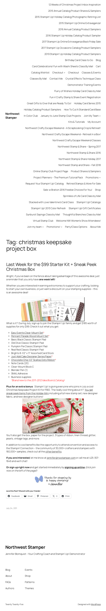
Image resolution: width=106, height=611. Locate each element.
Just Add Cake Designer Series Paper (31, 356)
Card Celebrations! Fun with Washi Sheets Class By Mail (62, 66)
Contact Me (56, 78)
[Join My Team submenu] (100, 115)
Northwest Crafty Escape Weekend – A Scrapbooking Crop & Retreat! (63, 128)
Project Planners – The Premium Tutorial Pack (58, 177)
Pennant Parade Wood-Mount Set (29, 336)
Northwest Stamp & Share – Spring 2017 (79, 146)
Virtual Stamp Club (43, 220)
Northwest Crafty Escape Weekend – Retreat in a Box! (71, 134)
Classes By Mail (38, 78)
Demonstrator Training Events (84, 84)
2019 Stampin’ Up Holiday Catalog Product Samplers (72, 54)
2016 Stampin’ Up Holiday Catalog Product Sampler (73, 35)
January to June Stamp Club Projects (61, 115)
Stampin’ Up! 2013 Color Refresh (48, 208)
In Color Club (31, 115)
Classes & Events (91, 72)
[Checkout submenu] (64, 72)
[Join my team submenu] (43, 227)
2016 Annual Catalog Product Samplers (79, 29)
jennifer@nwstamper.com (61, 457)
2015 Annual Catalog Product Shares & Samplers (74, 10)
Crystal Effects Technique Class (83, 78)
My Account (94, 121)
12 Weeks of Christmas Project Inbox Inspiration (75, 4)
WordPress (96, 604)
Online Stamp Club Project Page (50, 171)
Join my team (34, 226)
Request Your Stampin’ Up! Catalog (45, 183)
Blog (98, 60)
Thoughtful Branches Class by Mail (82, 214)
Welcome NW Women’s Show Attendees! (78, 220)
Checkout (57, 72)
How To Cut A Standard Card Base (82, 109)
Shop (98, 189)
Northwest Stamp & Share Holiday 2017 (80, 159)
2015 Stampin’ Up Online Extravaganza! (80, 23)
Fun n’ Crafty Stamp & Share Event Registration (75, 97)
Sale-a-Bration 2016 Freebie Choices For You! (67, 189)
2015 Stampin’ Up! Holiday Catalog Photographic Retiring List (68, 17)
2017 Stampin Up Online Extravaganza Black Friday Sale (71, 41)
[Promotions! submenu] (61, 227)
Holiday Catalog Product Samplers (42, 109)
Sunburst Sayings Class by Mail (43, 214)
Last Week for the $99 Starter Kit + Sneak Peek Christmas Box (51, 267)
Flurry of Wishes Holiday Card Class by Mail (77, 91)
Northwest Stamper (12, 116)
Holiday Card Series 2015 (87, 103)
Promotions (92, 177)
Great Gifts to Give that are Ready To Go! (49, 103)
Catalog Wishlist (40, 72)
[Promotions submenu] (100, 177)
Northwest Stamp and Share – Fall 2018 (80, 165)
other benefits (53, 451)
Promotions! (53, 226)
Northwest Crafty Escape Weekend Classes (77, 140)
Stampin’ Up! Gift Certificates (85, 208)
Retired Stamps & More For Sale (84, 183)
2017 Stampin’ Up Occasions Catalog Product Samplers (71, 47)
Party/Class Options (76, 226)
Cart (98, 66)
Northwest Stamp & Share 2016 (84, 152)
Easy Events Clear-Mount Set (27, 332)
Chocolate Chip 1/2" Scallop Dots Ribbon (33, 360)
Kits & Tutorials (76, 121)
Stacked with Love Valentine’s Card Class (51, 202)
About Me (95, 226)
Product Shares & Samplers (86, 171)
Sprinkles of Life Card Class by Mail (82, 196)
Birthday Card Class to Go (79, 60)
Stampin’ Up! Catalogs (89, 202)
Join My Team (91, 115)
